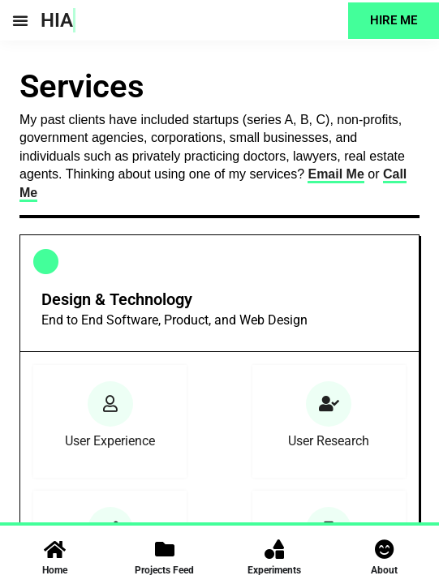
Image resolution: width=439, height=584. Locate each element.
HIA (57, 20)
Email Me (336, 174)
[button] (20, 20)
